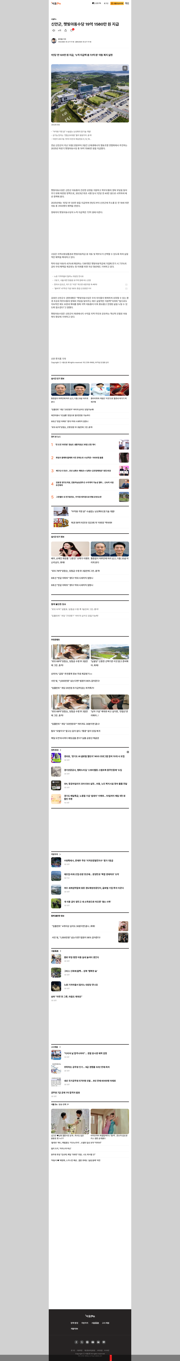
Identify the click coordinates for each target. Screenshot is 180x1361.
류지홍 (60, 39)
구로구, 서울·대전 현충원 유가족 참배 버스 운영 (72, 280)
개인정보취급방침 (89, 1350)
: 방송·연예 (60, 1104)
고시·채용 (105, 1323)
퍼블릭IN (74, 1328)
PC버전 (106, 1350)
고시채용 (54, 1047)
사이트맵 (99, 1350)
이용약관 (79, 1350)
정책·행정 (54, 750)
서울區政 (54, 951)
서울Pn (53, 19)
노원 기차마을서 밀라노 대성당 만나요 (69, 276)
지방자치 (54, 854)
